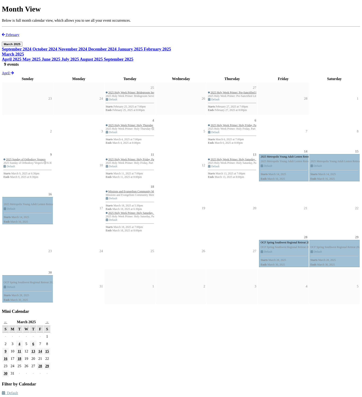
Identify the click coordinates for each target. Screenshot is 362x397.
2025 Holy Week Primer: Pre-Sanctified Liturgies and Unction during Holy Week (256, 92)
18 (152, 186)
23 (50, 251)
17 (101, 208)
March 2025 (13, 54)
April (8, 73)
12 (203, 165)
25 (152, 251)
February (10, 35)
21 (306, 208)
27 (254, 251)
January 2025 (131, 49)
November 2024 (73, 49)
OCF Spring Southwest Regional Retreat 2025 (286, 242)
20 (254, 208)
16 (50, 194)
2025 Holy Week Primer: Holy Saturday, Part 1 (237, 159)
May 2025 (32, 59)
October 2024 (45, 49)
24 (101, 251)
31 (101, 286)
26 (203, 251)
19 (203, 208)
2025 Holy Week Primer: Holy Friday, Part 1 (235, 125)
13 (254, 154)
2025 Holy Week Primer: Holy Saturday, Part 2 (134, 213)
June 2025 (51, 59)
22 (357, 208)
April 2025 (12, 59)
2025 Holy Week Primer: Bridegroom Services (134, 92)
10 (101, 165)
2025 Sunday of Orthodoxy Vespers (25, 159)
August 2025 (92, 59)
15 (357, 151)
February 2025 (157, 49)
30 (50, 272)
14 (306, 151)
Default (10, 393)
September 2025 (118, 59)
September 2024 (17, 49)
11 (152, 154)
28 (306, 237)
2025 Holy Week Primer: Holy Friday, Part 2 (133, 159)
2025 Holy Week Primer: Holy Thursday (130, 125)
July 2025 (70, 59)
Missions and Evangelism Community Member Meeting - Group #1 (146, 191)
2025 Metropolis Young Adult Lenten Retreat (286, 156)
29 (357, 237)
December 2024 (103, 49)
